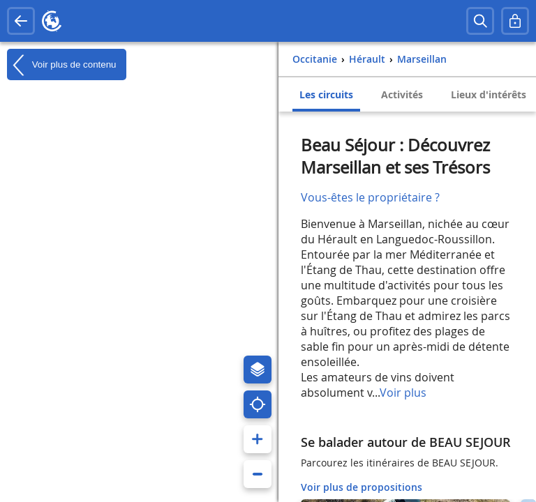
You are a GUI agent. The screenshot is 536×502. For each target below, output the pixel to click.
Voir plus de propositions (361, 487)
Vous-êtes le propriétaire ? (370, 197)
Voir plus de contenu (61, 65)
